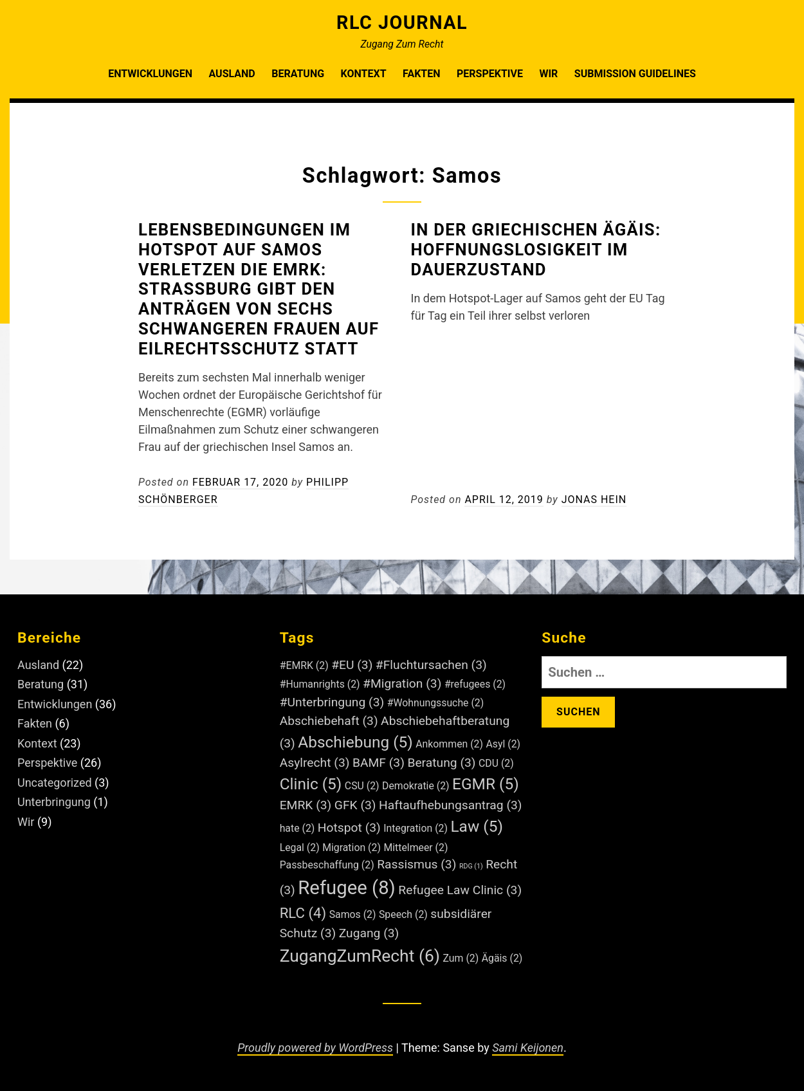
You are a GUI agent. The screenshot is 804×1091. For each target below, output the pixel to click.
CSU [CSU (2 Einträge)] (362, 786)
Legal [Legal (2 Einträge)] (300, 847)
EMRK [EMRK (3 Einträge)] (306, 805)
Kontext (364, 74)
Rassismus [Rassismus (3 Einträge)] (416, 864)
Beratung (297, 74)
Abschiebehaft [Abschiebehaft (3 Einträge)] (329, 720)
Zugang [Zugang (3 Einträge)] (369, 933)
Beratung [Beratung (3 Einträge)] (441, 762)
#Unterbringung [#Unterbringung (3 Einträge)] (332, 702)
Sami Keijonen (527, 1047)
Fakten (421, 74)
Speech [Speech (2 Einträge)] (403, 914)
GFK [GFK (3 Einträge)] (355, 805)
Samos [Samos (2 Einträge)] (352, 914)
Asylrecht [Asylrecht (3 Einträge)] (315, 762)
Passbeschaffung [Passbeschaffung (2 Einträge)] (327, 865)
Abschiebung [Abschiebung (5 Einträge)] (355, 742)
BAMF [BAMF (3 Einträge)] (378, 762)
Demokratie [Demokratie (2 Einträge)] (416, 786)
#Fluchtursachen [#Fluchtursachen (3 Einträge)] (431, 664)
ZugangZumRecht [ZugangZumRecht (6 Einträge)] (360, 956)
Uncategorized (54, 782)
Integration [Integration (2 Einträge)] (415, 828)
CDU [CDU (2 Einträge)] (496, 763)
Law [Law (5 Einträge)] (476, 826)
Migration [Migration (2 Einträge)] (351, 847)
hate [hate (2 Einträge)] (297, 828)
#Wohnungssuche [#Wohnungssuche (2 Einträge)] (435, 703)
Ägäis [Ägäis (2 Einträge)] (502, 958)
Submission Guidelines (635, 74)
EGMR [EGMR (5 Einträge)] (485, 784)
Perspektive (490, 74)
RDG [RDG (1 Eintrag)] (471, 866)
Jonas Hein (594, 499)
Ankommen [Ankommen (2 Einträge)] (449, 744)
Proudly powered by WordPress (315, 1047)
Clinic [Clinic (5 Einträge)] (311, 784)
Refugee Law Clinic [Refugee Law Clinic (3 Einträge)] (460, 890)
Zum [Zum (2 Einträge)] (461, 958)
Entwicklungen (150, 74)
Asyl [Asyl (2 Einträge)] (503, 744)
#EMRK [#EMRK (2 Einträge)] (304, 665)
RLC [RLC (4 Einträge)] (303, 912)
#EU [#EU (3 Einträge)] (351, 664)
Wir (548, 74)
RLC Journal (402, 22)
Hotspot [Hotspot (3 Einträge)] (349, 827)
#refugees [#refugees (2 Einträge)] (475, 684)
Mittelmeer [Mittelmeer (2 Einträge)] (415, 847)
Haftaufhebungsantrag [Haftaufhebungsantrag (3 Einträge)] (450, 805)
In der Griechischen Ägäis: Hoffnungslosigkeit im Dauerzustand (536, 249)
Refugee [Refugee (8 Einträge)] (347, 888)
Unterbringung (54, 802)
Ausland (231, 74)
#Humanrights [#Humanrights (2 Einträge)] (320, 684)
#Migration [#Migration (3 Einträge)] (402, 683)
